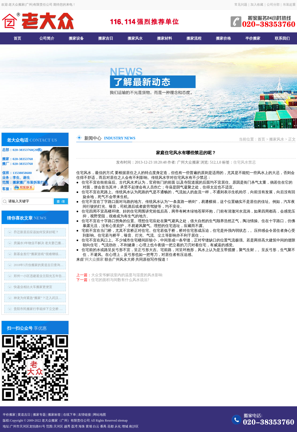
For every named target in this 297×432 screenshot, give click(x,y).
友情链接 (84, 414)
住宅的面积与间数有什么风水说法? (120, 280)
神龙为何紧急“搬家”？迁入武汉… (38, 298)
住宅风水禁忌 (244, 162)
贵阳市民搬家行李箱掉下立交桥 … (38, 309)
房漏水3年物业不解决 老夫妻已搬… (39, 243)
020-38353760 (23, 150)
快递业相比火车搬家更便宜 (33, 287)
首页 (17, 38)
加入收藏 (256, 4)
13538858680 (22, 173)
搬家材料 (164, 38)
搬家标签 (54, 414)
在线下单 (69, 414)
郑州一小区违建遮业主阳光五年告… (39, 276)
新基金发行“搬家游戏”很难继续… (38, 254)
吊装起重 (289, 4)
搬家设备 (76, 38)
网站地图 (99, 414)
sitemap (122, 420)
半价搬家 (252, 38)
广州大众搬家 (95, 259)
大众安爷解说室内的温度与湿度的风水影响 (126, 275)
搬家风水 (135, 38)
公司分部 (273, 4)
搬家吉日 (105, 38)
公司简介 (46, 38)
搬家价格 (223, 38)
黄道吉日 (24, 414)
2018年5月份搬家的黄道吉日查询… (38, 265)
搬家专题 (39, 414)
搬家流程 (193, 38)
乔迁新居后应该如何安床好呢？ (36, 232)
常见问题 (240, 4)
